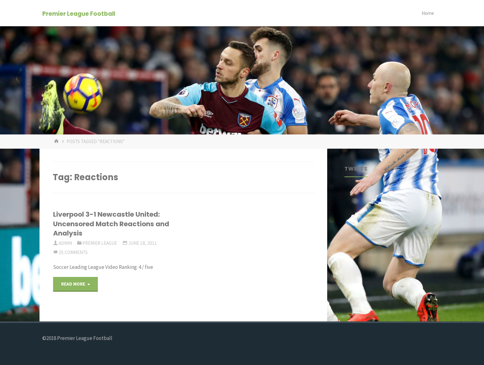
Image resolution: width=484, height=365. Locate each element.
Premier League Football (78, 13)
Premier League (99, 243)
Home (428, 13)
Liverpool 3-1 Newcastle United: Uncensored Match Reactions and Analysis (111, 224)
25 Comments (73, 252)
